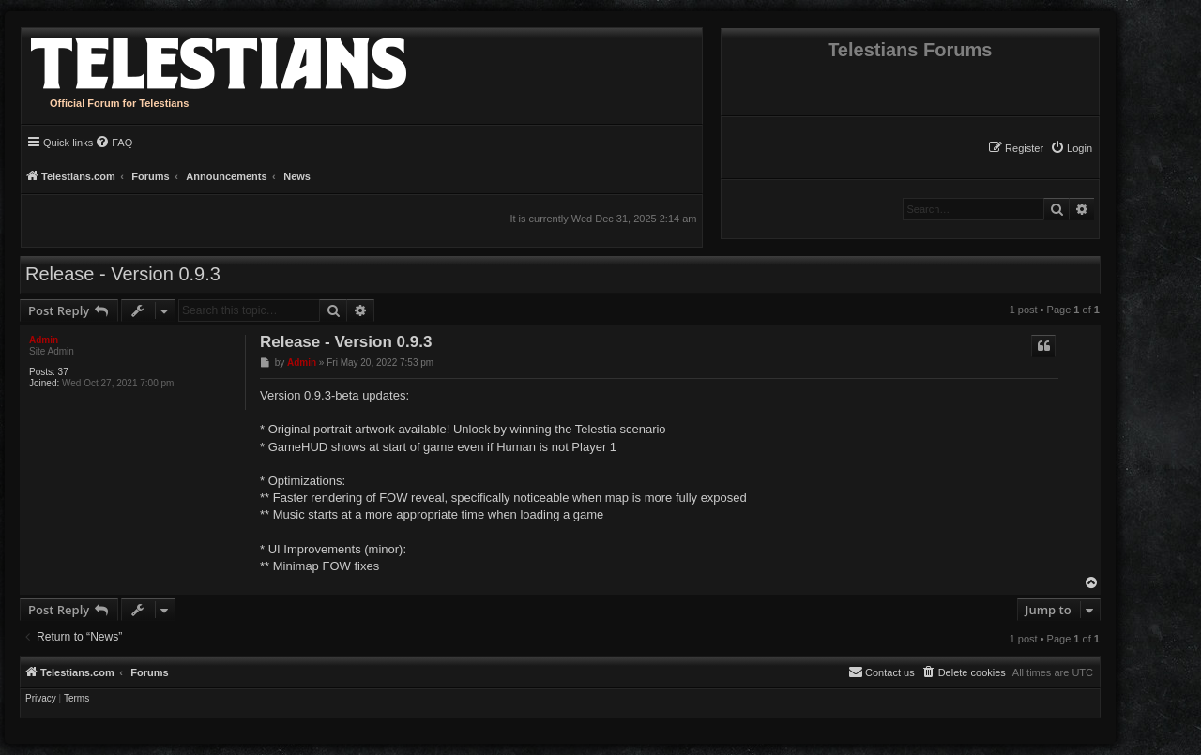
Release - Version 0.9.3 (122, 274)
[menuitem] (1071, 148)
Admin (43, 340)
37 (63, 372)
